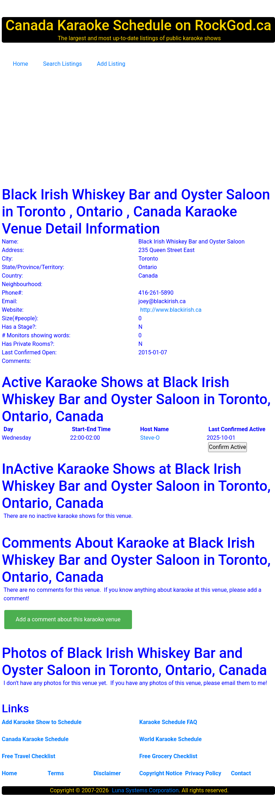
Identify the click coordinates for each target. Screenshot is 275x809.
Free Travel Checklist (28, 756)
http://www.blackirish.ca (171, 309)
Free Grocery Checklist (168, 756)
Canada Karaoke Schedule (35, 739)
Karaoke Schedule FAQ (168, 722)
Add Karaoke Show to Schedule (41, 722)
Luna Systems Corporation (145, 790)
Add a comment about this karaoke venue (68, 619)
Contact (241, 773)
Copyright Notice (160, 773)
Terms (56, 773)
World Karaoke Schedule (170, 739)
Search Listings (62, 63)
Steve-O (150, 437)
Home (20, 63)
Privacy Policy (203, 773)
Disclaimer (107, 773)
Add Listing (111, 63)
